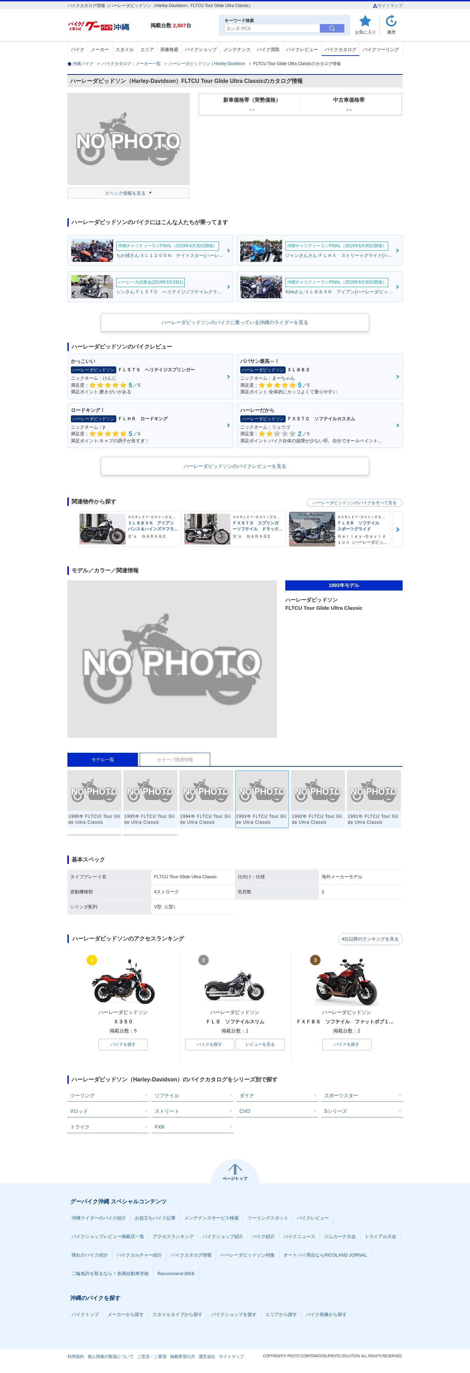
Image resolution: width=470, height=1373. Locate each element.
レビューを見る (260, 1044)
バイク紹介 (263, 1236)
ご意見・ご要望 (152, 1356)
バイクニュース (299, 1236)
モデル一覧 (102, 759)
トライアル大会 (380, 1236)
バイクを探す (123, 1044)
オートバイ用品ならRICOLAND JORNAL (325, 1255)
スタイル (125, 49)
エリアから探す (281, 1314)
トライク (80, 1127)
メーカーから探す (126, 1314)
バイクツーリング (381, 49)
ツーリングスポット (268, 1218)
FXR (159, 1127)
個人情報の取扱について (111, 1356)
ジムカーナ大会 (340, 1236)
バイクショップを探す (234, 1314)
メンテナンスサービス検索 (211, 1218)
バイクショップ (201, 49)
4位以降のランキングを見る (370, 939)
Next (398, 530)
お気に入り (365, 32)
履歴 (391, 32)
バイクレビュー (302, 49)
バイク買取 (268, 49)
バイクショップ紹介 (223, 1236)
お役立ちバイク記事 (155, 1218)
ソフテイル (167, 1096)
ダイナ (247, 1096)
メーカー (100, 49)
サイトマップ (388, 5)
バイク (78, 49)
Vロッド (79, 1111)
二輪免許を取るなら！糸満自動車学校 (110, 1274)
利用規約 (75, 1356)
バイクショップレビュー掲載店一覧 (108, 1236)
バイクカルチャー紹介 (139, 1255)
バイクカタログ (341, 49)
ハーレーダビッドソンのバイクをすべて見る (355, 502)
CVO (245, 1111)
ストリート (167, 1111)
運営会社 (207, 1356)
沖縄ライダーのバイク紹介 (99, 1218)
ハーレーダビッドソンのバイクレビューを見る (235, 466)
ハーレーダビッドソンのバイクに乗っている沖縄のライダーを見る (235, 322)
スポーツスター (341, 1096)
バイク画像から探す (326, 1314)
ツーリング (82, 1096)
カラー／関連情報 (175, 759)
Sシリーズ (335, 1111)
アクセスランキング (173, 1236)
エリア (147, 49)
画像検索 (169, 49)
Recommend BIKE (176, 1274)
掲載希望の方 (182, 1356)
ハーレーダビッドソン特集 (247, 1255)
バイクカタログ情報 (191, 1255)
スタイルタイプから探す (178, 1314)
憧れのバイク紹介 (90, 1255)
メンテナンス (237, 49)
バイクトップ (85, 1314)
